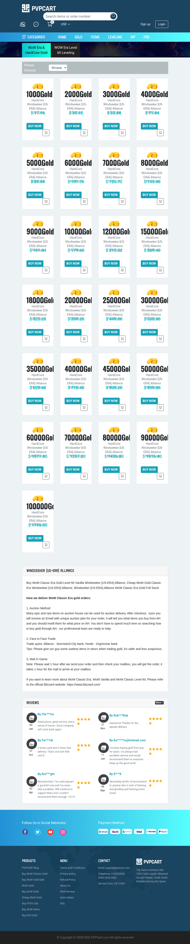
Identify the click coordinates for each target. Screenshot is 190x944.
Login (161, 24)
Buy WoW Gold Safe (33, 879)
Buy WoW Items (31, 909)
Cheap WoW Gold (32, 897)
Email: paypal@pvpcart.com (114, 867)
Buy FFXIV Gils (30, 903)
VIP (132, 37)
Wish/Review (67, 891)
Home (62, 36)
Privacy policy (68, 873)
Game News (67, 897)
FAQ (146, 37)
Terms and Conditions (72, 867)
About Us (65, 885)
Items (95, 37)
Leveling (115, 37)
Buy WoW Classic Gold (34, 873)
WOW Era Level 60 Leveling (65, 50)
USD (64, 24)
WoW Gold (28, 885)
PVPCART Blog (30, 867)
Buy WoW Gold (30, 891)
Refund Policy (68, 879)
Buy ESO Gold (29, 915)
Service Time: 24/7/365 (111, 883)
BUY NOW (35, 126)
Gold (78, 37)
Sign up (145, 24)
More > (159, 702)
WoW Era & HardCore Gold (36, 50)
